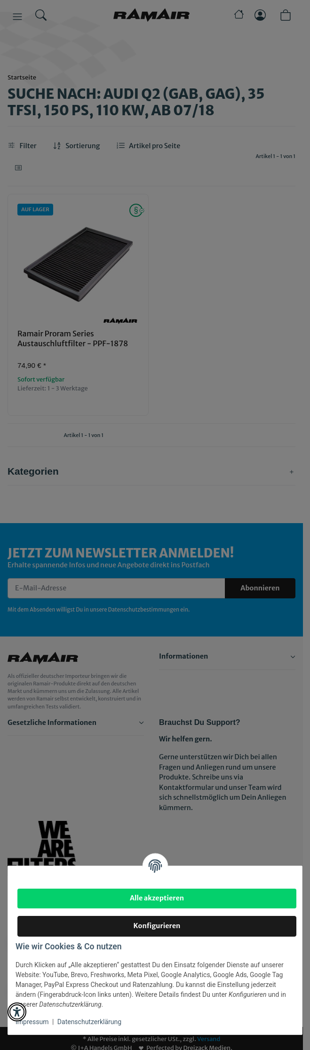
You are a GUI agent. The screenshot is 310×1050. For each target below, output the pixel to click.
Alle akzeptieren (157, 898)
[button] (17, 1011)
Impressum (32, 1022)
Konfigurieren (157, 926)
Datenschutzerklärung (89, 1022)
